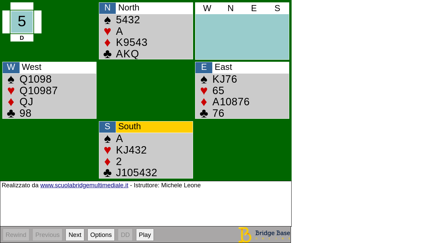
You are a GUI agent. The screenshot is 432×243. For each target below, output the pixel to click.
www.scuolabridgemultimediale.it (84, 185)
